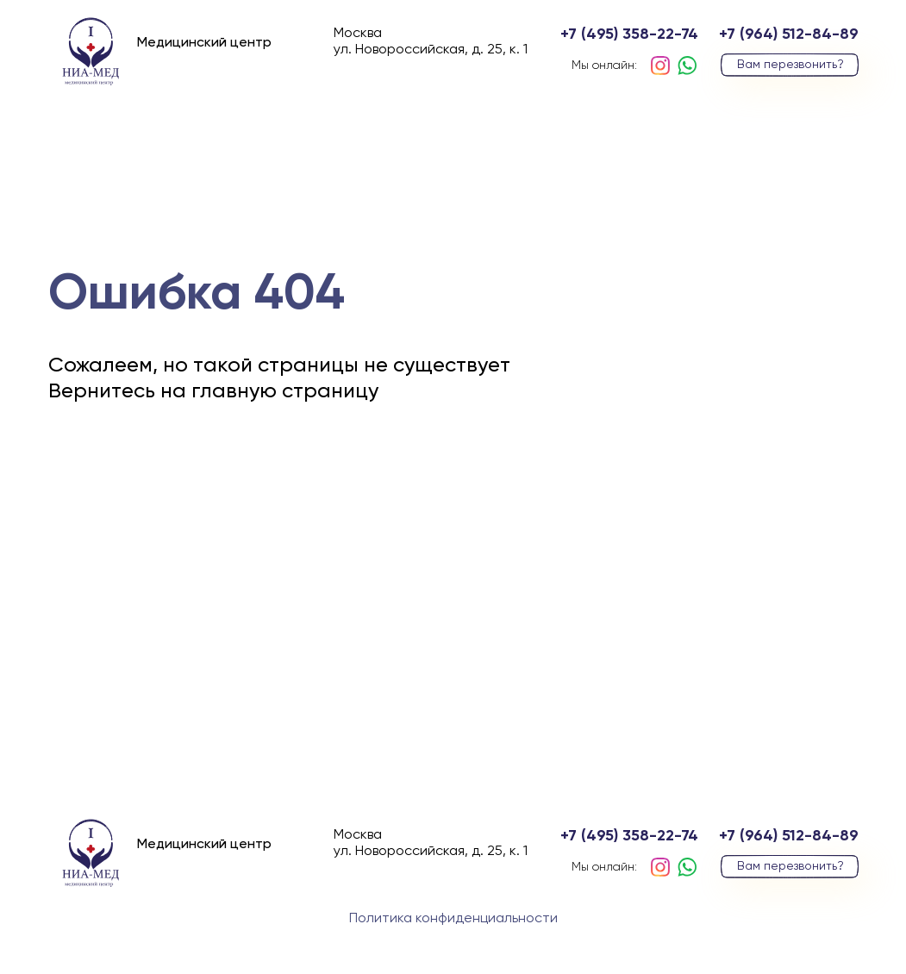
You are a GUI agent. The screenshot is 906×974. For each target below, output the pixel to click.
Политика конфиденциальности (453, 919)
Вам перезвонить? (790, 65)
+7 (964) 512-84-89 (789, 34)
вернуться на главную (192, 490)
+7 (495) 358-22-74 (629, 34)
